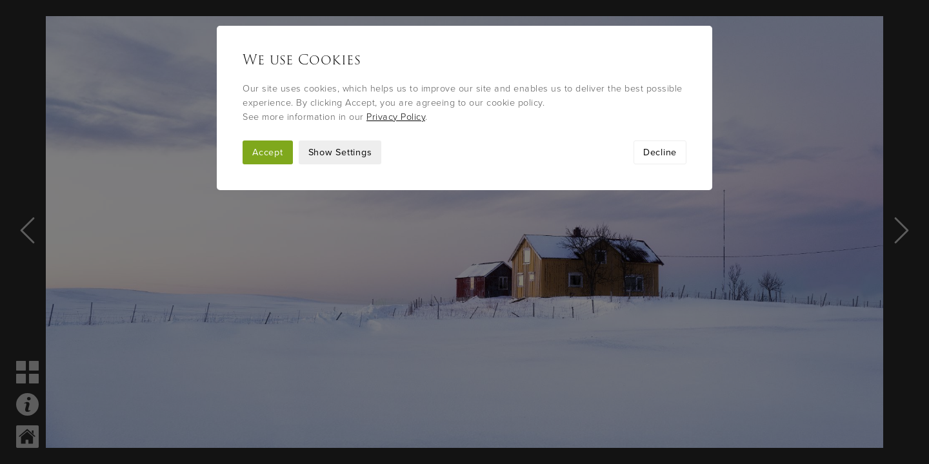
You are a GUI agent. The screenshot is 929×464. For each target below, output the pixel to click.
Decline (660, 152)
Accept (267, 152)
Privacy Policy (395, 116)
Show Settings (340, 152)
